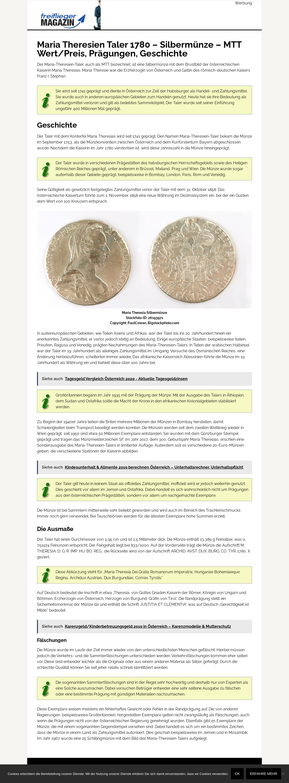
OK (237, 774)
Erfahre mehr (263, 774)
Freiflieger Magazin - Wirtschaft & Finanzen (69, 15)
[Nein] (282, 773)
